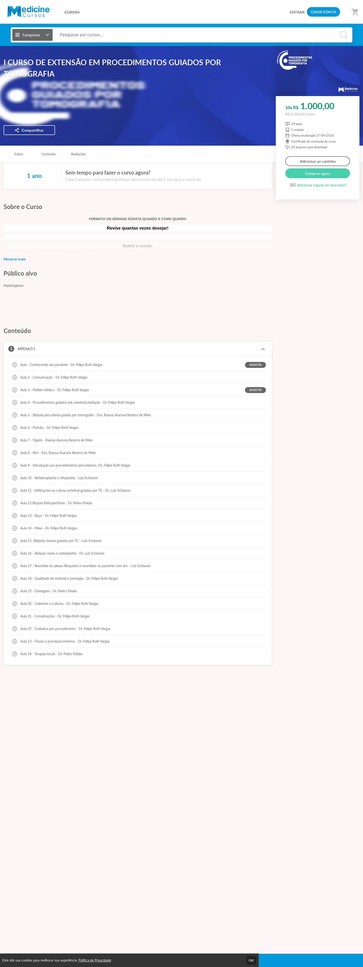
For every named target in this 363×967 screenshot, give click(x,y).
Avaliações (78, 154)
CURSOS (72, 12)
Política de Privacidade (94, 960)
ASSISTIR (255, 365)
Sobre (18, 154)
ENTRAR (297, 12)
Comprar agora (317, 173)
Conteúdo (48, 154)
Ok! (251, 960)
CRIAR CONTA (323, 11)
